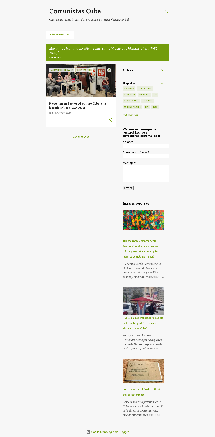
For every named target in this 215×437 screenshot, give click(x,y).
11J (155, 95)
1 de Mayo (129, 88)
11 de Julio (129, 95)
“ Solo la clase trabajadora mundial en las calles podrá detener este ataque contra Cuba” (143, 323)
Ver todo (55, 57)
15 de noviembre (132, 107)
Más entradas (81, 137)
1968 (155, 107)
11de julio (144, 95)
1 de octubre (145, 88)
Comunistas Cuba (75, 11)
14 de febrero (131, 101)
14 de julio (147, 101)
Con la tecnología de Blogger (107, 432)
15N (147, 107)
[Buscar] (166, 11)
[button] (110, 120)
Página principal (60, 34)
